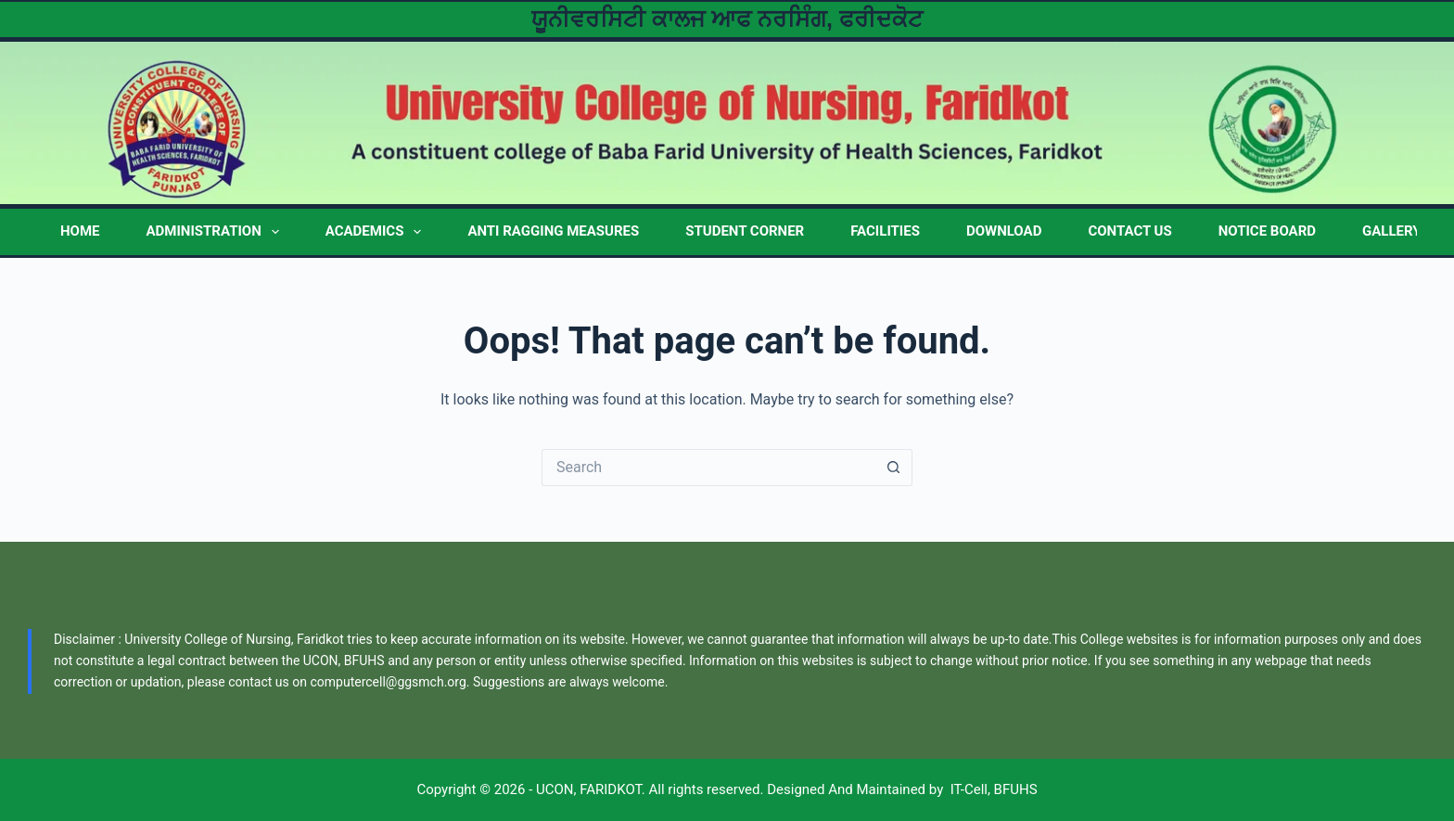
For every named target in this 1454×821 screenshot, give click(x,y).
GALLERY (1392, 231)
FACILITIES (885, 231)
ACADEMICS (377, 232)
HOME (80, 231)
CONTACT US (1129, 231)
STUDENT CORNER (744, 231)
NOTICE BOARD (1267, 231)
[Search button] (893, 467)
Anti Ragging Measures (553, 231)
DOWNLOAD (1003, 231)
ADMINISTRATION (217, 232)
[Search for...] (708, 467)
